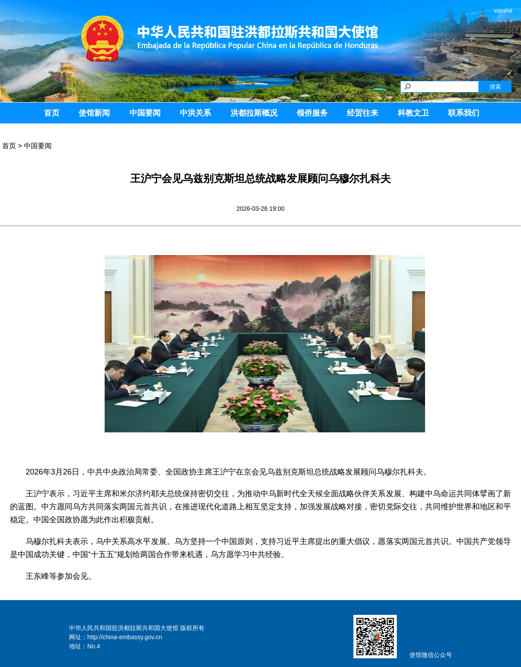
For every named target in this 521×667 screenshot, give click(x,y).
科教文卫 (413, 113)
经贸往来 (362, 113)
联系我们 (463, 113)
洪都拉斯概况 (254, 113)
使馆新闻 (94, 113)
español (503, 11)
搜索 (495, 86)
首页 (51, 113)
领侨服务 (312, 113)
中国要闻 (145, 113)
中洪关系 (195, 113)
